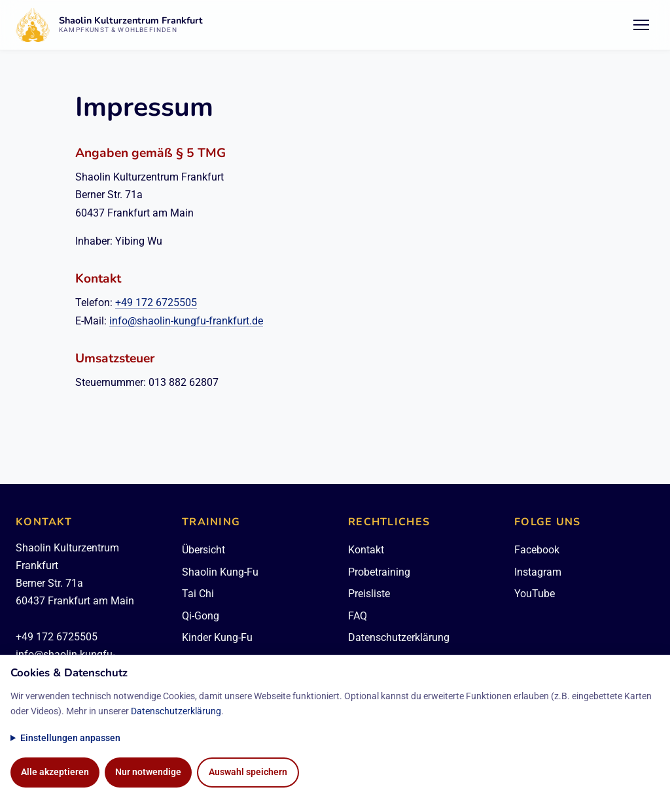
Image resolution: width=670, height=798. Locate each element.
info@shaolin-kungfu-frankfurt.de (186, 321)
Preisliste (369, 593)
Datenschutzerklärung (399, 637)
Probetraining (379, 572)
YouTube (534, 593)
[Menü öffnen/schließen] (641, 24)
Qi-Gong (200, 616)
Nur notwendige (148, 772)
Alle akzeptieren (55, 772)
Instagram (537, 572)
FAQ (357, 616)
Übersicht (203, 550)
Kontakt (366, 550)
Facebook (536, 550)
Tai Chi (198, 593)
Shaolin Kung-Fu (220, 572)
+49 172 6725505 (156, 302)
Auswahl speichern (248, 772)
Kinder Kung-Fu (217, 637)
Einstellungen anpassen (70, 738)
